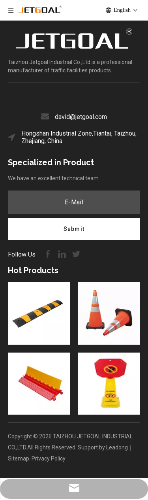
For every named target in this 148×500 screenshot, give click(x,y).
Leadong (117, 447)
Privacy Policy (49, 458)
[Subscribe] (74, 229)
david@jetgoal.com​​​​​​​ (81, 117)
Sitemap (18, 458)
